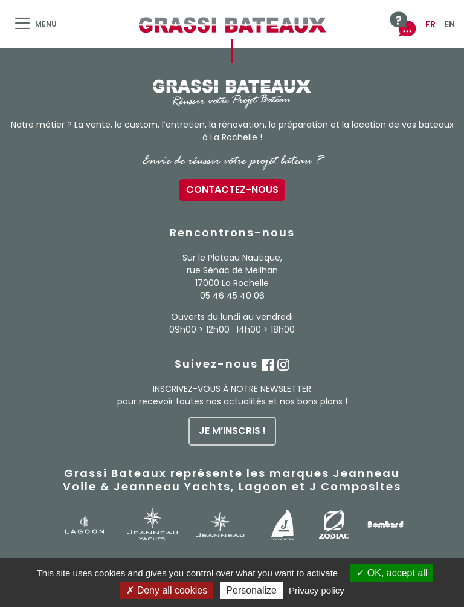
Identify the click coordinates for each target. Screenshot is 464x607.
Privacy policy (316, 590)
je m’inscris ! (232, 431)
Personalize (251, 590)
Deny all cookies (166, 590)
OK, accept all (391, 573)
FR (430, 24)
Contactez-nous (232, 189)
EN (450, 24)
